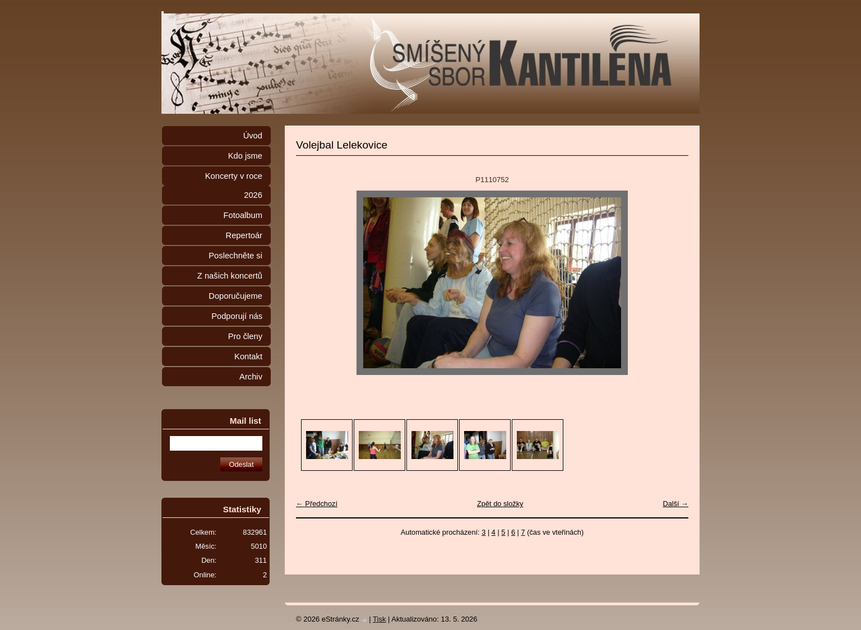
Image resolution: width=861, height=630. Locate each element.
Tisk (379, 619)
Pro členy (245, 336)
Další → (675, 503)
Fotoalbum (242, 215)
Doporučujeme (235, 295)
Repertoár (244, 235)
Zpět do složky (500, 503)
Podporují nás (236, 316)
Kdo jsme (245, 155)
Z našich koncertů (229, 275)
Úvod (252, 135)
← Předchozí (316, 503)
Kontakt (248, 356)
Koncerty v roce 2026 (233, 186)
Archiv (250, 376)
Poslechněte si (235, 255)
